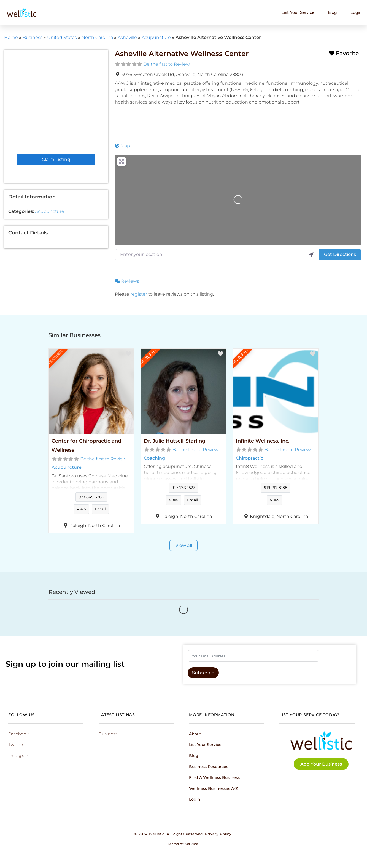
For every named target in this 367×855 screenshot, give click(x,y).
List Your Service (298, 12)
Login (355, 12)
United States (62, 37)
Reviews (127, 281)
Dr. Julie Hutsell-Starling (174, 441)
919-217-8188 (275, 487)
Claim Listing (56, 159)
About (195, 733)
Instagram (19, 755)
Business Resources (208, 766)
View (81, 509)
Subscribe (203, 672)
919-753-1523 (183, 487)
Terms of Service (183, 844)
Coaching (154, 458)
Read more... (91, 486)
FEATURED (55, 356)
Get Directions (340, 254)
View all (183, 545)
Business (32, 37)
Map (122, 146)
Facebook (18, 733)
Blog (332, 12)
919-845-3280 (91, 496)
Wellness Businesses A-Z (213, 788)
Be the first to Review (167, 64)
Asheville (127, 37)
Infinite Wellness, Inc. (262, 441)
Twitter (16, 744)
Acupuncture (156, 37)
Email (100, 509)
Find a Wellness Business (214, 777)
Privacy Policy (218, 834)
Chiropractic (249, 458)
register (138, 294)
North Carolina (97, 37)
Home (11, 37)
